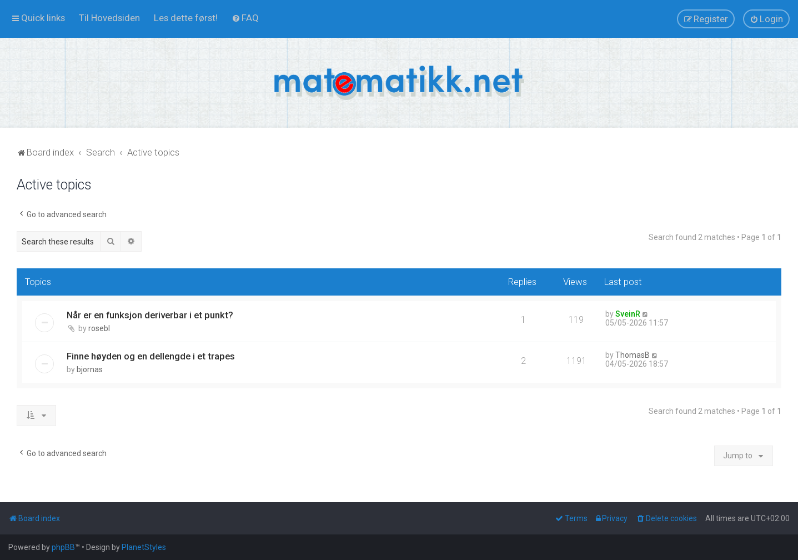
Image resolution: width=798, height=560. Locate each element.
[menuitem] (109, 17)
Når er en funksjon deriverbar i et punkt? (150, 315)
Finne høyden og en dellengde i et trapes (151, 356)
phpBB (63, 547)
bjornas (90, 369)
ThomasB (632, 355)
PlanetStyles (144, 547)
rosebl (99, 328)
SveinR (627, 313)
